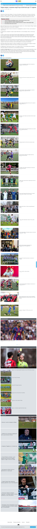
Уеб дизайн (27, 522)
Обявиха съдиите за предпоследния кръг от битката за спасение (16, 5)
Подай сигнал (36, 264)
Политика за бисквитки (16, 522)
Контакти (23, 522)
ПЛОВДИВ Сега (18, 516)
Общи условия (10, 522)
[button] (35, 1)
